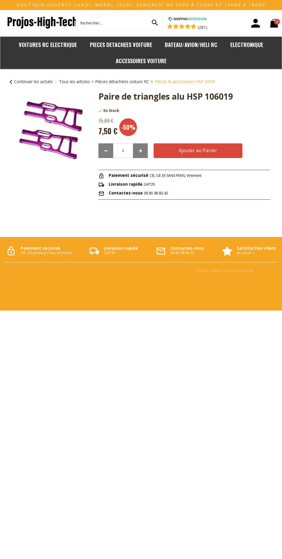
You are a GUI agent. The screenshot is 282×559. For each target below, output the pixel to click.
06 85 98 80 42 (156, 193)
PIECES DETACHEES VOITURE (121, 44)
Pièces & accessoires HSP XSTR (185, 81)
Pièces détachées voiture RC (122, 81)
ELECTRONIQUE (246, 44)
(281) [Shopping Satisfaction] (202, 27)
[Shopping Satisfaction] (187, 19)
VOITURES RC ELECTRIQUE (48, 44)
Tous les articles (74, 81)
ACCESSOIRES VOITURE (141, 61)
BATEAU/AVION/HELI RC (191, 44)
